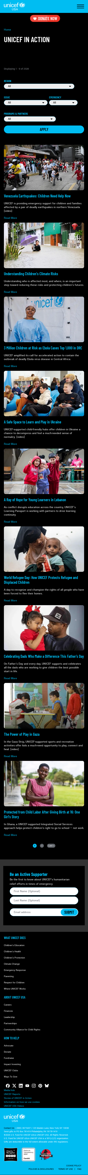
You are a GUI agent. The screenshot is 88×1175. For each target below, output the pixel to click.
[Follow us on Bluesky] (46, 1085)
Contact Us (9, 1128)
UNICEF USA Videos (14, 1106)
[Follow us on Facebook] (7, 1085)
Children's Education (14, 945)
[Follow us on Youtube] (27, 1085)
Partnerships (10, 1023)
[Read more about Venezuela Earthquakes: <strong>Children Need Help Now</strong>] (44, 182)
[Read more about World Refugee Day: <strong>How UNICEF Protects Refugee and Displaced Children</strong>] (44, 564)
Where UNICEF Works (15, 988)
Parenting (9, 976)
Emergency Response (15, 970)
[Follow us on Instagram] (33, 1085)
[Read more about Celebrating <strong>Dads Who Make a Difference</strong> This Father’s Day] (44, 642)
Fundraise (9, 1058)
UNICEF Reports (12, 1094)
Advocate (8, 1045)
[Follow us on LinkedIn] (20, 1085)
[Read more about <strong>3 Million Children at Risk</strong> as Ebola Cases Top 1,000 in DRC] (44, 332)
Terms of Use (65, 1169)
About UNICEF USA (14, 997)
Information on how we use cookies (22, 1102)
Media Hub (9, 1090)
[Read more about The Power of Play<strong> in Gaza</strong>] (44, 720)
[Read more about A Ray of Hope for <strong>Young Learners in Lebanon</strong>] (44, 486)
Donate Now (45, 18)
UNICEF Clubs (11, 1070)
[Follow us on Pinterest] (40, 1085)
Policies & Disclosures (41, 1169)
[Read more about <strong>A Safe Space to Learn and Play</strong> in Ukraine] (44, 408)
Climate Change (12, 963)
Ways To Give (10, 1076)
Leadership (9, 1017)
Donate (7, 1051)
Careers (8, 1004)
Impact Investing (12, 1064)
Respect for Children (14, 982)
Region (7, 80)
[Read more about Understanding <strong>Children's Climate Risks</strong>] (44, 258)
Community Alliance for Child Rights (22, 1029)
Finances (8, 1011)
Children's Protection (14, 957)
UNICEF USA (14, 6)
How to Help (11, 1038)
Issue (7, 97)
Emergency (55, 97)
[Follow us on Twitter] (14, 1085)
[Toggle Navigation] (80, 6)
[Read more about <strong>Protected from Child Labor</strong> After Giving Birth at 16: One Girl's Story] (44, 799)
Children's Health (12, 951)
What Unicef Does (15, 938)
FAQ (79, 1169)
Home (7, 30)
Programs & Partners (16, 113)
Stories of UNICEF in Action (18, 1098)
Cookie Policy (73, 1166)
